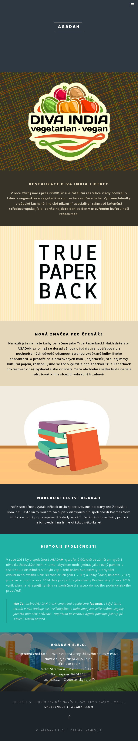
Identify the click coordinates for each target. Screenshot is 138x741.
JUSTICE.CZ (51, 679)
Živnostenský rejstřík (79, 679)
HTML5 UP (93, 730)
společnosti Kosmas (107, 512)
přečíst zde (68, 48)
